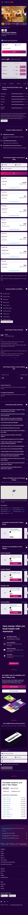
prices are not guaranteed (7, 829)
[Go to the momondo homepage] (9, 2)
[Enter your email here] (15, 761)
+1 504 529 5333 (5, 38)
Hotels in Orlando (6, 807)
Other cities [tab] (5, 788)
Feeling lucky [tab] (6, 791)
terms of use (18, 770)
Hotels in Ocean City (7, 816)
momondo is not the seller (14, 833)
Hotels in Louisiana (4, 844)
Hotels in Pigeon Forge (7, 814)
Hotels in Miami (6, 811)
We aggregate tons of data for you (14, 836)
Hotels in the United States (21, 843)
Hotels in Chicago (6, 812)
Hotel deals (2, 843)
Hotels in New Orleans (14, 844)
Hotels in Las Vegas (7, 799)
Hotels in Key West (7, 803)
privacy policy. (24, 770)
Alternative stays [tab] (14, 788)
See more (24, 553)
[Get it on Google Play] (4, 896)
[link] (16, 563)
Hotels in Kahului (6, 805)
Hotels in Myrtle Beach (7, 809)
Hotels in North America (10, 843)
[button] (2, 2)
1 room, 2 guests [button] (7, 48)
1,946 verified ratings (12, 40)
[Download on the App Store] (12, 896)
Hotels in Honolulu (6, 801)
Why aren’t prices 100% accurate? (14, 838)
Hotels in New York (7, 797)
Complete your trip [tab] (15, 791)
